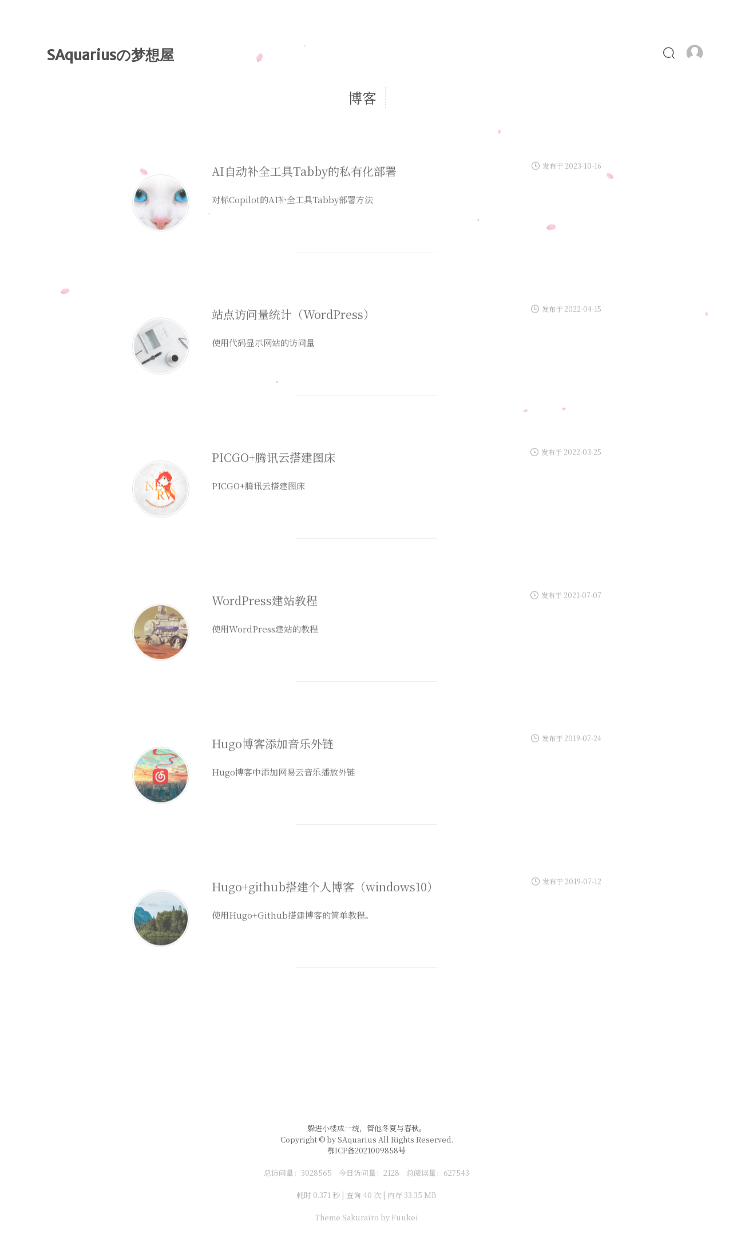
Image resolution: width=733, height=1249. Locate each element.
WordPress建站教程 (265, 614)
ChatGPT (546, 95)
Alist (488, 95)
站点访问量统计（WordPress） (293, 328)
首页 (279, 95)
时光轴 (375, 95)
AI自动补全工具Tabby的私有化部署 (304, 184)
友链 (703, 95)
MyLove (433, 95)
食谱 (658, 95)
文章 (325, 95)
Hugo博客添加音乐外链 (273, 757)
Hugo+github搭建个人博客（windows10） (325, 900)
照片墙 (608, 95)
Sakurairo (360, 1217)
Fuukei (404, 1217)
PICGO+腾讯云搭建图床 (273, 471)
